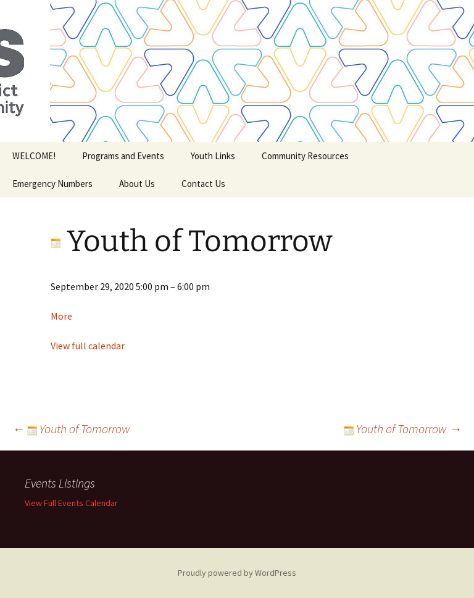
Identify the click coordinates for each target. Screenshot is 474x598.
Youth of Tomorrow (71, 428)
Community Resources (305, 156)
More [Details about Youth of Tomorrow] (61, 316)
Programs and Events (123, 156)
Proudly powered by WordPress (237, 572)
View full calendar (88, 345)
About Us (137, 183)
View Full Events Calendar (71, 503)
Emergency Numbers (52, 183)
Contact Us (203, 183)
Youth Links (213, 156)
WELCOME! (34, 156)
